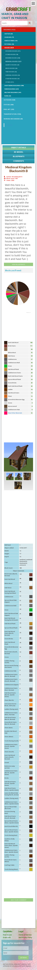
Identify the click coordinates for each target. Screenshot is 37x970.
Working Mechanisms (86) (13, 119)
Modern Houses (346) (12, 58)
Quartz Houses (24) (12, 65)
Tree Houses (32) (11, 72)
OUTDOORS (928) (9, 100)
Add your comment (18, 900)
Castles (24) (8, 34)
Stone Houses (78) (11, 54)
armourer (23, 565)
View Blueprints (18, 264)
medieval (23, 559)
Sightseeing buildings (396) (14, 85)
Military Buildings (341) (12, 92)
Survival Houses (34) (12, 75)
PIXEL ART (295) (9, 109)
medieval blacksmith (26, 560)
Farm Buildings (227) (11, 89)
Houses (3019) (9, 47)
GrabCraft (9, 125)
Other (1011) (9, 82)
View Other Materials (15, 413)
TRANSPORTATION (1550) (12, 114)
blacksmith (23, 563)
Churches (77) (9, 37)
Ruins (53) (7, 96)
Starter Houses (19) (12, 78)
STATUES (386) (9, 105)
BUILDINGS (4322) (9, 29)
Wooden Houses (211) (12, 51)
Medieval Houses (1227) (13, 61)
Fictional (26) (9, 44)
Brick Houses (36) (11, 68)
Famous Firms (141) (10, 41)
